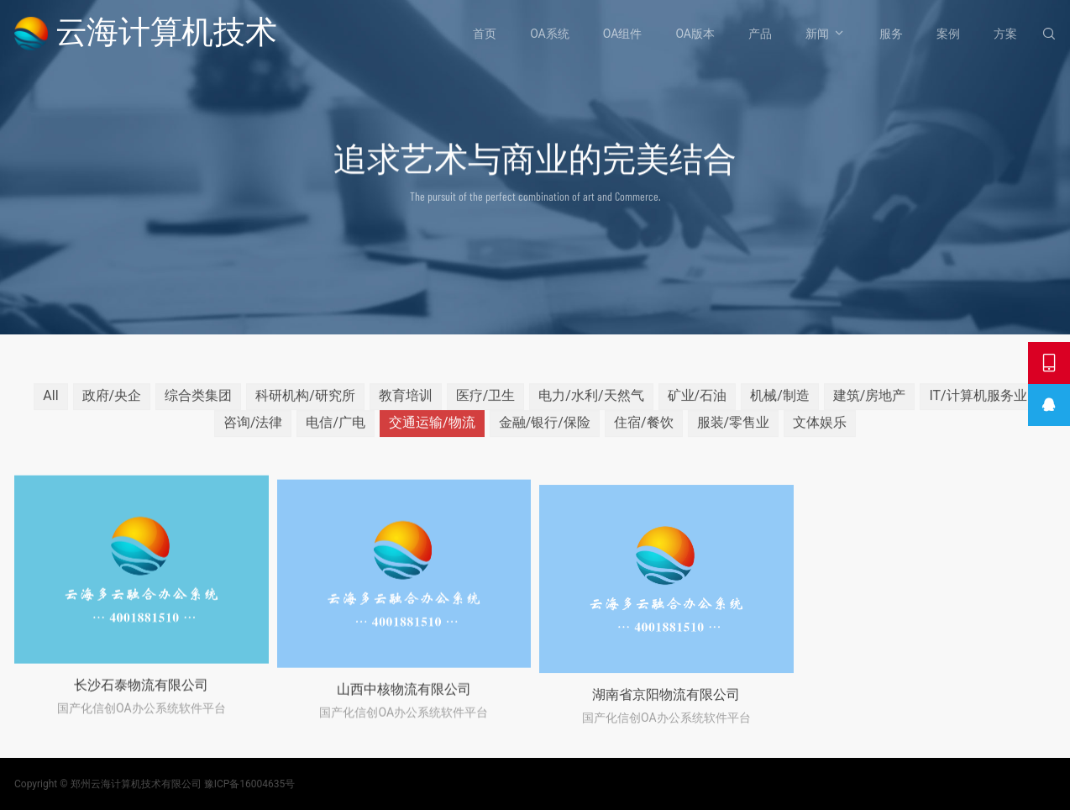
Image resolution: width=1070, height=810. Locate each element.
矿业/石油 (697, 403)
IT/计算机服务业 (977, 403)
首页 (484, 33)
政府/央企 (112, 403)
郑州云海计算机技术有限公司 (136, 784)
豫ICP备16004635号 (250, 784)
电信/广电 (335, 430)
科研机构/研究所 (305, 403)
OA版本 (695, 33)
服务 (891, 33)
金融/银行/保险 (544, 430)
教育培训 (406, 403)
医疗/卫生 (486, 403)
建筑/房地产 (869, 403)
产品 (760, 33)
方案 (1005, 33)
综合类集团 (198, 403)
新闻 (817, 33)
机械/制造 (780, 403)
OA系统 (549, 33)
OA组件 (623, 33)
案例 (948, 33)
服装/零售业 (733, 430)
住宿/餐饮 (644, 430)
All (50, 403)
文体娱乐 (820, 430)
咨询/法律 (253, 430)
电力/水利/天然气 (590, 403)
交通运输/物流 (432, 430)
